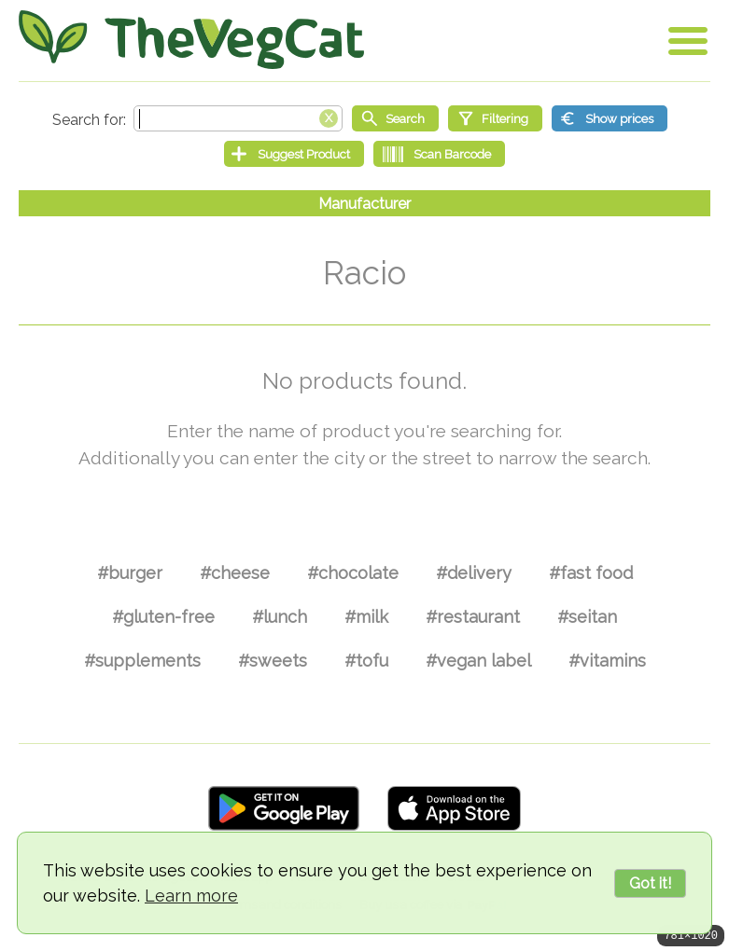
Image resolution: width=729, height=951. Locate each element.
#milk (366, 617)
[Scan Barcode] (439, 154)
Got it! (650, 883)
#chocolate (353, 573)
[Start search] (395, 118)
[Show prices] (609, 118)
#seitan (587, 617)
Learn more (191, 895)
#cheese (235, 573)
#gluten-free (163, 617)
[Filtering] (495, 118)
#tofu (366, 660)
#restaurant (473, 617)
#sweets (272, 660)
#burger (129, 573)
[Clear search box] (328, 116)
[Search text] (238, 118)
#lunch (279, 617)
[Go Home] (191, 39)
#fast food (591, 573)
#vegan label (478, 660)
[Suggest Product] (294, 154)
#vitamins (607, 660)
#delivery (474, 573)
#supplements (142, 660)
